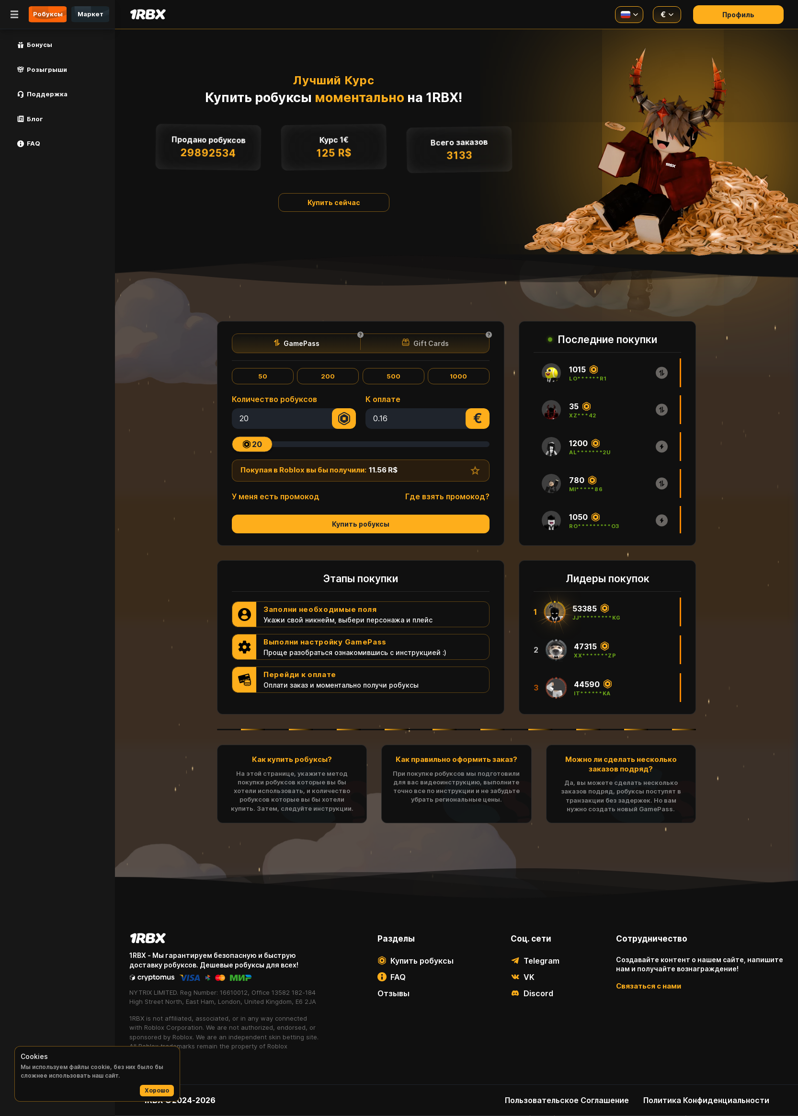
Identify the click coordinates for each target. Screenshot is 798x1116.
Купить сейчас (334, 202)
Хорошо (157, 1090)
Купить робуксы (360, 524)
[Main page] (147, 14)
